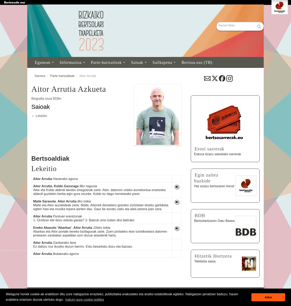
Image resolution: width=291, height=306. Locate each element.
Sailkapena (164, 62)
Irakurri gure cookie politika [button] (84, 299)
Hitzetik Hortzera (213, 256)
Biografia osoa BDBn (46, 98)
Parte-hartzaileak (108, 62)
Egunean (44, 62)
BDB (200, 215)
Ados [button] (268, 297)
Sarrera (40, 76)
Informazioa (72, 62)
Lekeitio (41, 116)
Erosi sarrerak (210, 148)
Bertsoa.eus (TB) (196, 62)
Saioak (138, 62)
